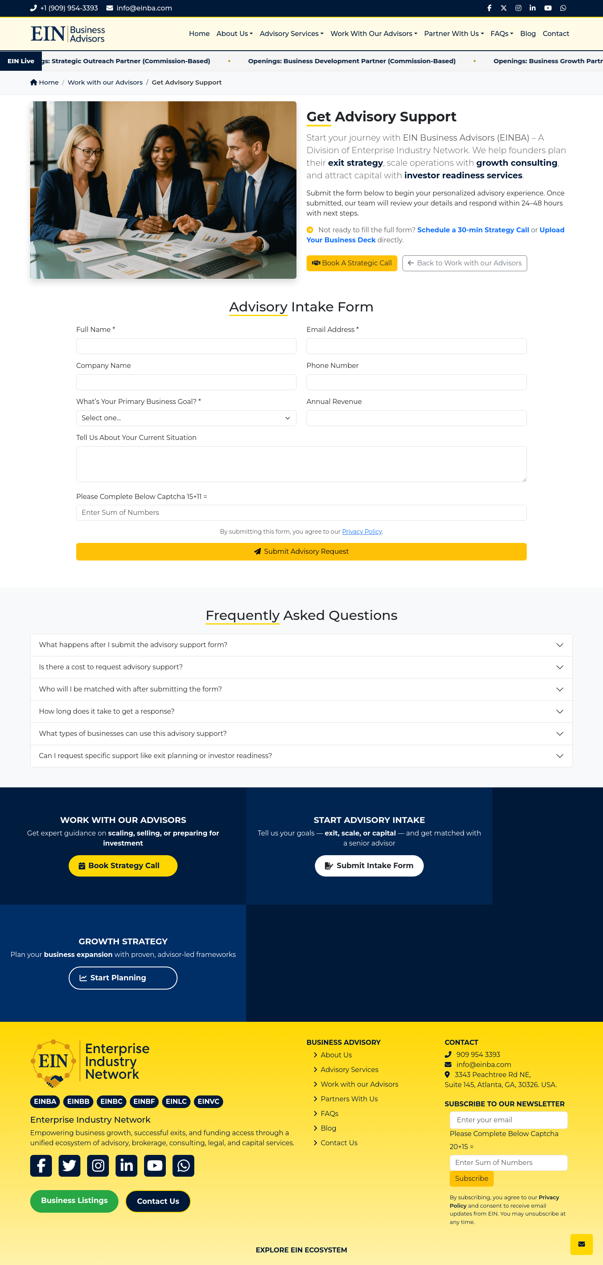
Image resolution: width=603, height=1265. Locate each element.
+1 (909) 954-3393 (69, 8)
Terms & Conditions (493, 1239)
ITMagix (43, 1251)
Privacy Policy (362, 531)
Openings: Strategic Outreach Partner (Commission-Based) (124, 61)
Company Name (103, 366)
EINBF (144, 984)
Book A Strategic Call (352, 263)
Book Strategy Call (96, 865)
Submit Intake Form (301, 865)
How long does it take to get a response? (107, 711)
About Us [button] (232, 34)
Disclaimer (555, 1239)
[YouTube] (548, 8)
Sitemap (321, 1239)
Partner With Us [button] (451, 34)
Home (199, 34)
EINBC (111, 984)
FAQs (329, 996)
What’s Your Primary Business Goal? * (138, 402)
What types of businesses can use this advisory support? (133, 734)
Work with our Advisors (104, 82)
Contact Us (158, 1084)
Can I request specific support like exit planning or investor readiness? (155, 756)
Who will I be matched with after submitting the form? (130, 689)
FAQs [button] (500, 34)
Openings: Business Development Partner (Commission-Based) (362, 61)
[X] (503, 8)
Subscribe (471, 1061)
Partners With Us (349, 982)
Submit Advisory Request (301, 551)
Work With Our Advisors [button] (371, 34)
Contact (556, 34)
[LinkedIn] (533, 8)
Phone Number (333, 366)
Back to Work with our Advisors (465, 263)
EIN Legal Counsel (489, 1155)
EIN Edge (395, 1193)
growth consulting (517, 163)
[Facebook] (489, 8)
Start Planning (492, 865)
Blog (528, 34)
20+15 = (462, 1030)
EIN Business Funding (395, 1160)
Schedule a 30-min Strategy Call (473, 230)
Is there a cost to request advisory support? (111, 667)
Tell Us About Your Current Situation (136, 438)
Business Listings (74, 1083)
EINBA (45, 984)
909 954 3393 (478, 937)
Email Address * (333, 330)
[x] (69, 1048)
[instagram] (98, 1048)
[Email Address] (509, 1003)
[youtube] (155, 1048)
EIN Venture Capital (207, 1193)
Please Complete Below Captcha (130, 497)
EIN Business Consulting (301, 1160)
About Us (336, 938)
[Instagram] (518, 8)
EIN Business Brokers (208, 1160)
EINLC (176, 984)
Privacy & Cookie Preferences (525, 1253)
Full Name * (95, 330)
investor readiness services (464, 175)
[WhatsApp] (563, 8)
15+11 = (197, 497)
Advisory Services (350, 952)
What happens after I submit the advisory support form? (133, 645)
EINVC (208, 984)
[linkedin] (126, 1048)
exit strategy (355, 163)
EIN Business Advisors (114, 1160)
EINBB (78, 984)
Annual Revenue (334, 402)
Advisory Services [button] (289, 34)
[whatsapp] (183, 1048)
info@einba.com (145, 8)
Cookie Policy (427, 1239)
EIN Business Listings (302, 1198)
